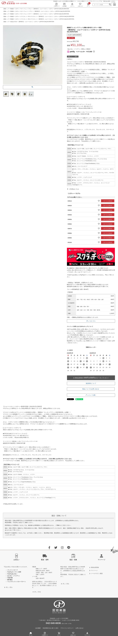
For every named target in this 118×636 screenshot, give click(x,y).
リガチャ (17, 8)
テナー (30, 14)
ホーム (30, 634)
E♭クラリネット (32, 16)
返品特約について (91, 383)
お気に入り (80, 5)
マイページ (87, 633)
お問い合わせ (79, 628)
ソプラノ (30, 11)
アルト (30, 8)
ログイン (72, 5)
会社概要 (64, 5)
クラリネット (23, 16)
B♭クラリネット (32, 19)
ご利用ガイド (57, 5)
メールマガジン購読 (97, 573)
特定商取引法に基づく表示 (50, 628)
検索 (110, 5)
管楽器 (12, 8)
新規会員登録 (95, 567)
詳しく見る (9, 587)
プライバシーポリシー (66, 628)
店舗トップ (6, 8)
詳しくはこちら (91, 321)
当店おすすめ (13, 21)
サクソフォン (23, 8)
